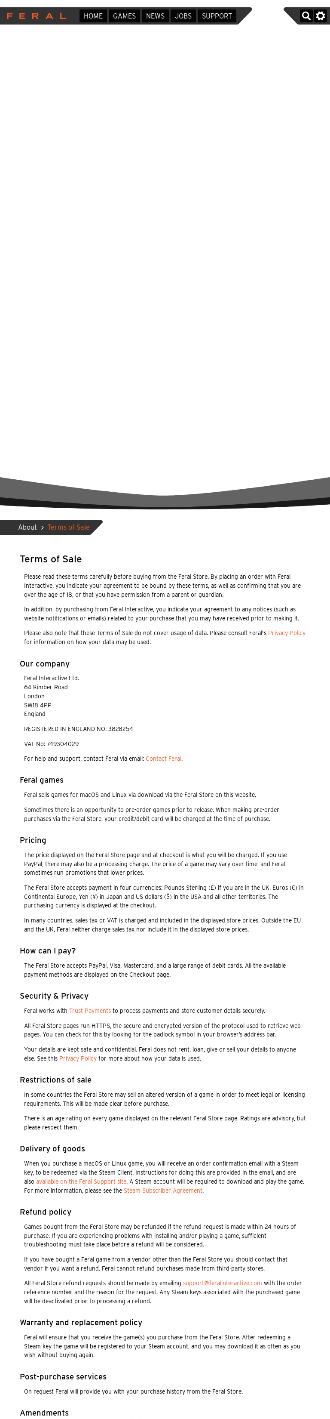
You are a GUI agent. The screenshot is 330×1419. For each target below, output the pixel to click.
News (155, 16)
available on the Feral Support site (81, 1181)
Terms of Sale (69, 527)
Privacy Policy (287, 632)
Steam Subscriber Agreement (163, 1190)
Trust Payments (90, 1010)
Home (93, 16)
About (27, 527)
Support (217, 16)
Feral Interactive (34, 16)
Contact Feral (163, 758)
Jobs (183, 16)
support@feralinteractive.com (222, 1283)
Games (124, 16)
